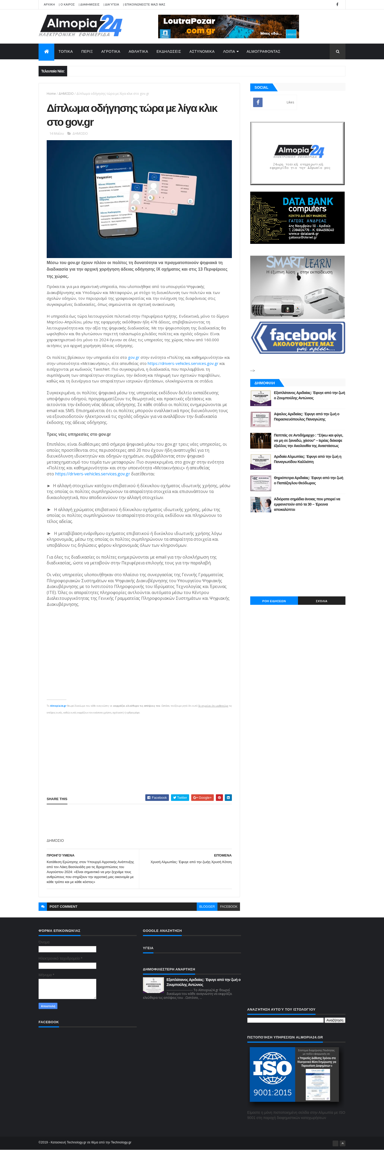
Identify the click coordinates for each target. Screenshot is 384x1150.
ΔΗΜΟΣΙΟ (66, 93)
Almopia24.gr (58, 705)
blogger (207, 907)
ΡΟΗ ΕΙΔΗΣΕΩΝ (274, 601)
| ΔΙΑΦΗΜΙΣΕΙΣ (89, 4)
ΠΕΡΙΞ (87, 51)
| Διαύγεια (111, 4)
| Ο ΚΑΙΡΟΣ (67, 4)
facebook (228, 907)
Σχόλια (321, 601)
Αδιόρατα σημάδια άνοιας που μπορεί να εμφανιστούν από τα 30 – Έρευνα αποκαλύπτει (307, 504)
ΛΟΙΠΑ (229, 51)
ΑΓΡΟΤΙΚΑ (110, 51)
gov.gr (134, 357)
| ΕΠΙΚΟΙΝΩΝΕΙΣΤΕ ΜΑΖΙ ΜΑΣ (144, 4)
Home (51, 93)
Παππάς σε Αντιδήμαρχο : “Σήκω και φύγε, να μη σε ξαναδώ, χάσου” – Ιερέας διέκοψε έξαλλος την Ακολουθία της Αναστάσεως (308, 440)
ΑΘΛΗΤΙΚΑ (138, 51)
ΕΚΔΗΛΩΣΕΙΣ (169, 51)
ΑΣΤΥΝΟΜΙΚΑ (202, 51)
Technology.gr (121, 1142)
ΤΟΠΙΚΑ (65, 51)
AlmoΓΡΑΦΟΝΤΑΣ (263, 51)
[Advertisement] (139, 752)
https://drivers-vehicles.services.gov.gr (183, 363)
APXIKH (49, 4)
